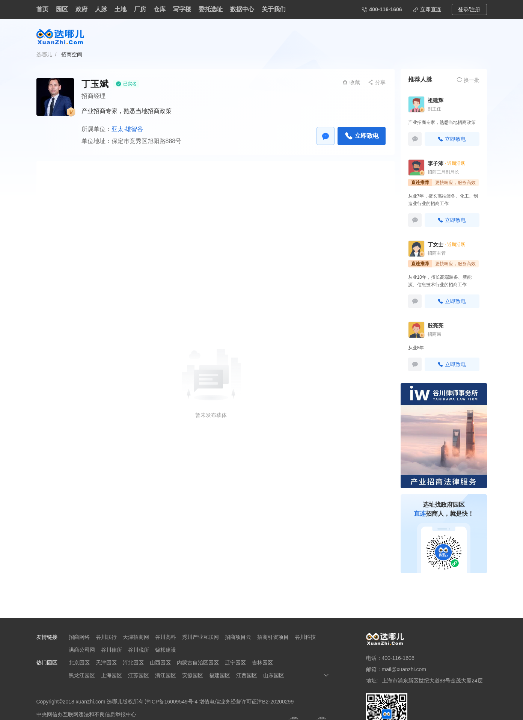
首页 (42, 9)
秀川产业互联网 (200, 637)
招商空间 (71, 54)
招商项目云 (238, 637)
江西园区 (246, 675)
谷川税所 (138, 650)
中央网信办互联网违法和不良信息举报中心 (86, 714)
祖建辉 (435, 100)
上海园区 (111, 675)
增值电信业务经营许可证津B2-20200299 (246, 702)
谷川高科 (165, 637)
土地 (121, 9)
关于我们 (274, 9)
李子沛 (435, 163)
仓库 (160, 9)
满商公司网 (82, 650)
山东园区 (273, 675)
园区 (62, 9)
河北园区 (133, 663)
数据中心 (242, 9)
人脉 (101, 9)
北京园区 (79, 663)
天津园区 (106, 663)
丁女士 (435, 245)
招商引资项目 (273, 637)
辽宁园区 (235, 663)
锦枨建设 (165, 650)
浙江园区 (165, 675)
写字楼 (182, 9)
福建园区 (219, 675)
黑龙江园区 (82, 675)
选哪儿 (44, 54)
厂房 (140, 9)
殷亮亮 (435, 326)
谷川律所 (111, 650)
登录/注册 (469, 9)
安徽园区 (192, 675)
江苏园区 (138, 675)
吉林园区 (262, 663)
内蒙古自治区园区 (198, 663)
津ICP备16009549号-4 (171, 702)
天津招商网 (136, 637)
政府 (81, 9)
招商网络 (79, 637)
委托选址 (211, 9)
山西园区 (160, 663)
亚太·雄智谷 (127, 129)
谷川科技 (305, 637)
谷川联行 (106, 637)
